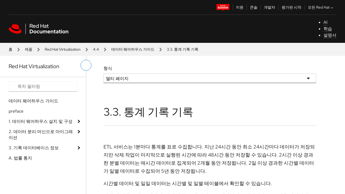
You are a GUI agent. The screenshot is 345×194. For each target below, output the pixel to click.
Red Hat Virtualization (63, 49)
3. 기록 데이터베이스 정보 (34, 148)
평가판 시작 (291, 7)
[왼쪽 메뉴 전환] (86, 65)
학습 (327, 29)
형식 (108, 68)
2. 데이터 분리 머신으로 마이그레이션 (41, 134)
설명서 (329, 35)
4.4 (96, 49)
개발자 (269, 7)
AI (325, 22)
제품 (28, 49)
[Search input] (43, 86)
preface (16, 111)
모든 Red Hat (321, 7)
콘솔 (253, 7)
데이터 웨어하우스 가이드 (132, 49)
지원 (239, 7)
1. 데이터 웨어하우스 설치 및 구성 (41, 121)
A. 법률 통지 (20, 158)
